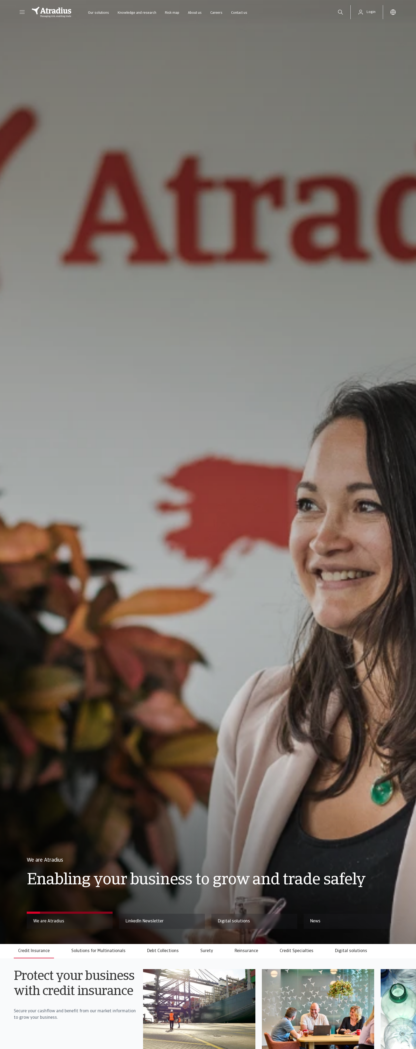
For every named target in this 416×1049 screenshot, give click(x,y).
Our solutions (98, 13)
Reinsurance (246, 951)
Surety (206, 951)
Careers (216, 13)
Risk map (172, 13)
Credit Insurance (34, 951)
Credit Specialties (296, 951)
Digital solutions (351, 951)
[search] (340, 12)
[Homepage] (51, 12)
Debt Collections (163, 951)
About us (195, 13)
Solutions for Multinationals (98, 951)
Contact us (239, 13)
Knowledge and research (137, 13)
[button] (22, 12)
